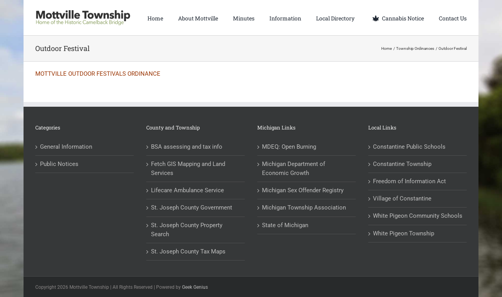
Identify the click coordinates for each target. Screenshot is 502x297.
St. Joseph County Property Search (186, 230)
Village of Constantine (402, 198)
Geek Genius (195, 287)
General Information (66, 146)
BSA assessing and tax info (186, 146)
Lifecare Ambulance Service (187, 190)
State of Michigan (285, 225)
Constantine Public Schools (409, 146)
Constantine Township (402, 164)
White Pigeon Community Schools (417, 215)
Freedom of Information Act (409, 181)
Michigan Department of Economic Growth (293, 168)
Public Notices (59, 164)
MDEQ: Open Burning (289, 146)
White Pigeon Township (403, 233)
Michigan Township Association (304, 207)
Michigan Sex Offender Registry (303, 190)
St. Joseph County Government (191, 207)
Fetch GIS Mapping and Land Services (188, 168)
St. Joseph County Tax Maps (188, 251)
